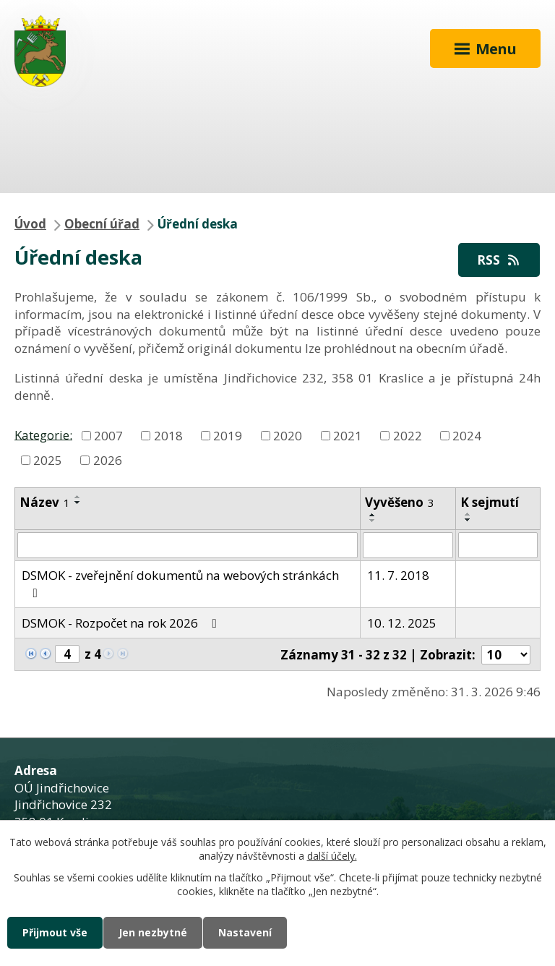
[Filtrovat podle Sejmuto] (498, 545)
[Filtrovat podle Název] (187, 545)
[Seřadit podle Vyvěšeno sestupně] (373, 520)
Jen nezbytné (153, 932)
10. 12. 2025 (401, 623)
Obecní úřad (101, 223)
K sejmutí (489, 502)
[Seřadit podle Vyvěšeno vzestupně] (373, 515)
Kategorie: (43, 434)
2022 (407, 435)
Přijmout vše (54, 932)
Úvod (30, 223)
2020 (287, 435)
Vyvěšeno (399, 502)
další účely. (332, 856)
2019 (227, 435)
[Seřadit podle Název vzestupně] (78, 497)
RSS (499, 260)
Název (45, 502)
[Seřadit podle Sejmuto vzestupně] (468, 514)
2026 (107, 460)
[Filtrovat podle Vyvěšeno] (408, 545)
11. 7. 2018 (398, 575)
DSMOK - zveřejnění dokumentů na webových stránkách (180, 583)
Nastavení (245, 932)
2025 (47, 460)
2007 (108, 435)
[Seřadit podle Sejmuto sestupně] (468, 520)
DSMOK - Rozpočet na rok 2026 (122, 623)
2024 (466, 435)
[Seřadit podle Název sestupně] (78, 502)
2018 (168, 435)
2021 (347, 435)
